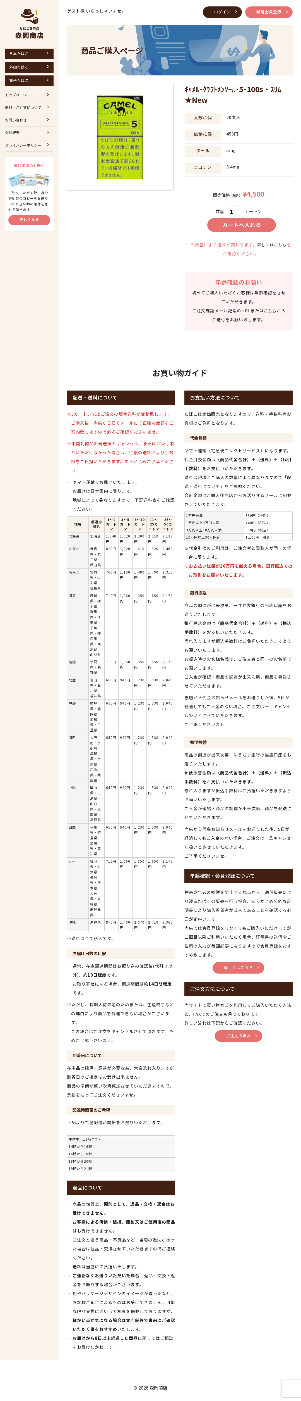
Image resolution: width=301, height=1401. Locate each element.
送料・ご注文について (23, 107)
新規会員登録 (268, 12)
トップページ (16, 94)
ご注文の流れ (238, 1035)
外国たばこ (19, 67)
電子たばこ (19, 80)
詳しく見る (29, 219)
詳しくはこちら (272, 245)
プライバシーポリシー (23, 145)
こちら (270, 310)
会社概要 (12, 132)
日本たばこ (19, 53)
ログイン (220, 12)
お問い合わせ (16, 120)
